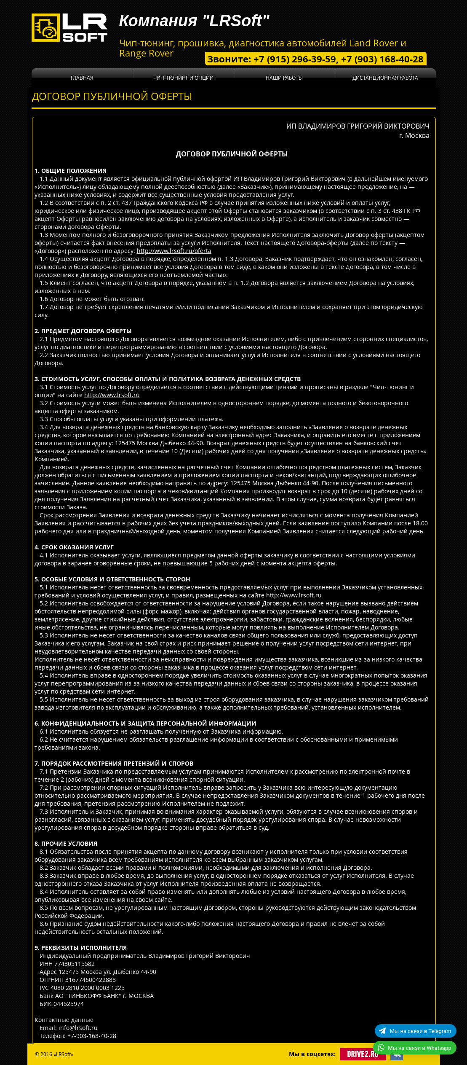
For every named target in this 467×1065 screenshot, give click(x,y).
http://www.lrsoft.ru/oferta (174, 251)
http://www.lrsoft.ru (112, 395)
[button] (183, 77)
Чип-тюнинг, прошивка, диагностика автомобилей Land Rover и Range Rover (262, 48)
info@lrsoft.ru (78, 1028)
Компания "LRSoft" (194, 21)
